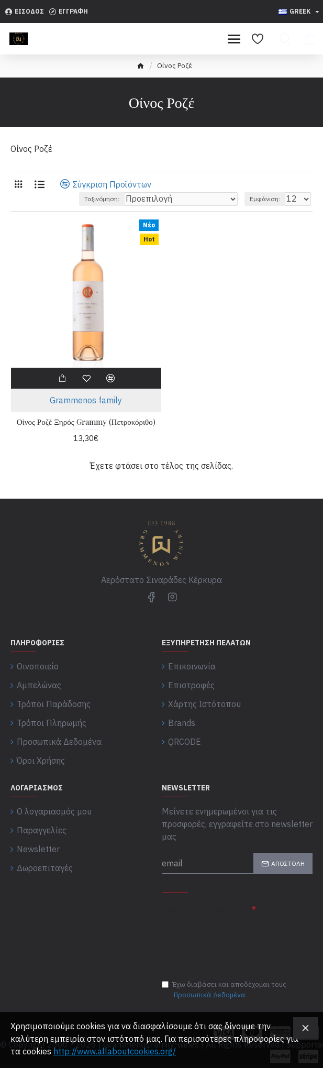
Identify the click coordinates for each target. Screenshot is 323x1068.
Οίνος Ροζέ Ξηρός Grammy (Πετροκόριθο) (86, 422)
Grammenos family (86, 400)
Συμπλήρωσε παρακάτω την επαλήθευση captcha (201, 914)
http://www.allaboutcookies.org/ (114, 1051)
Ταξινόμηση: (101, 199)
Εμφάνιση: (265, 199)
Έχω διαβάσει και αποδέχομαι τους (224, 990)
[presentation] (235, 946)
